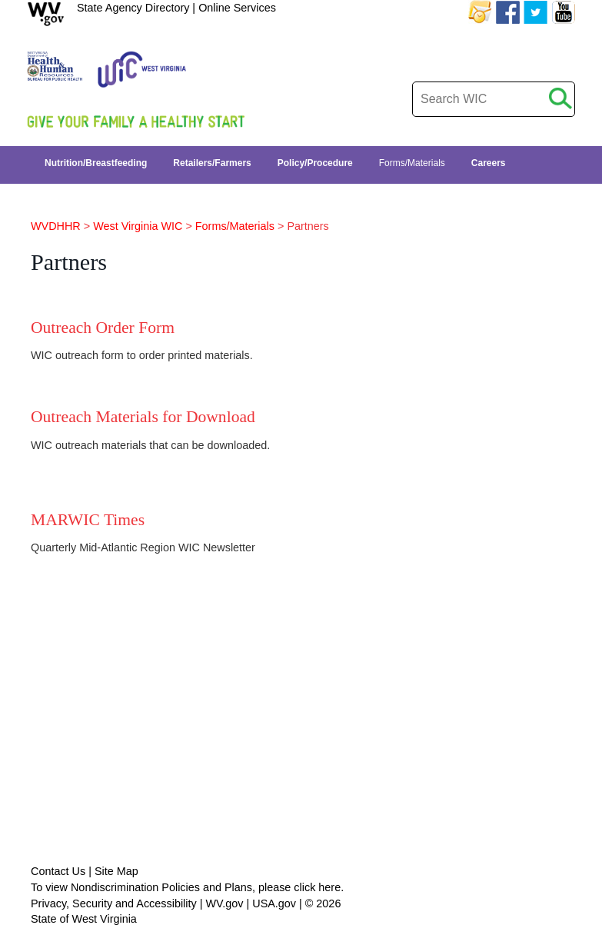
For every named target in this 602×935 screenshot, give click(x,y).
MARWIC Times (88, 520)
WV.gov (224, 903)
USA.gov (274, 903)
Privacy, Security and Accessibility (114, 903)
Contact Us (58, 871)
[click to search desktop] (560, 96)
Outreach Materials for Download (143, 417)
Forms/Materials (234, 226)
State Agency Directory (133, 8)
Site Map (116, 871)
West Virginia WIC (137, 226)
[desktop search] (493, 99)
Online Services (237, 8)
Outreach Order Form (103, 327)
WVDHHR (56, 226)
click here (317, 887)
